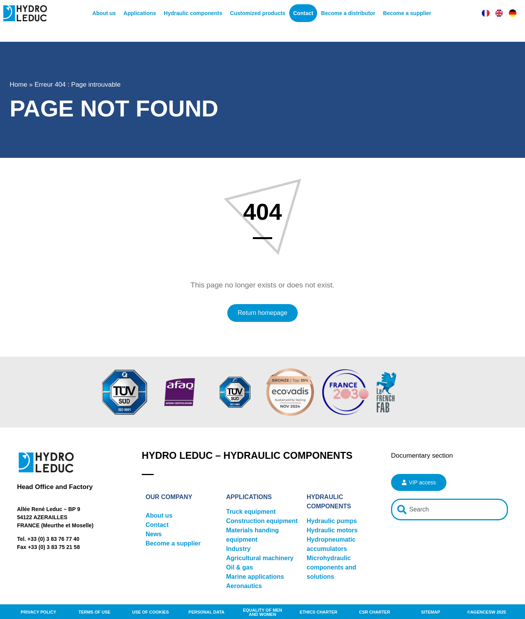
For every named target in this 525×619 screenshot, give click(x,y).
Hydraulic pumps (332, 521)
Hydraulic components (193, 13)
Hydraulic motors (332, 530)
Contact (303, 13)
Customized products (257, 13)
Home (18, 84)
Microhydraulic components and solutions (331, 567)
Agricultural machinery (259, 558)
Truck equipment (251, 511)
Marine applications (255, 576)
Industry (238, 548)
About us (104, 13)
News (154, 534)
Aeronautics (244, 586)
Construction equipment (262, 521)
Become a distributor (348, 13)
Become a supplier (407, 13)
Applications (140, 13)
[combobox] (449, 509)
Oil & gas (239, 567)
